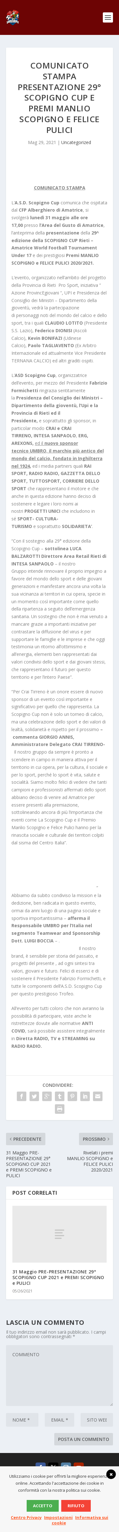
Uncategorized (76, 142)
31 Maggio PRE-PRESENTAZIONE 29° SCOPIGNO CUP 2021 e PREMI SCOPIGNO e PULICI (58, 1277)
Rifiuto (76, 1506)
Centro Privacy (26, 1517)
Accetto (42, 1506)
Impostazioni (58, 1517)
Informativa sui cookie (80, 1520)
